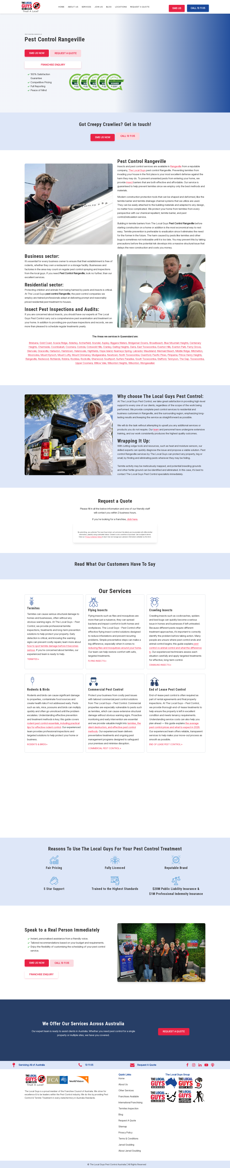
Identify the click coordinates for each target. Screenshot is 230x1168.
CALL (62, 963)
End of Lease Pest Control (165, 744)
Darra (133, 346)
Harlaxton (55, 350)
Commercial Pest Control (104, 748)
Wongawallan (147, 362)
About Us (73, 7)
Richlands (55, 358)
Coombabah (58, 346)
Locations (121, 7)
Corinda (81, 346)
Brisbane (33, 342)
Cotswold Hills (94, 346)
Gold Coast (46, 342)
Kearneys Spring (123, 350)
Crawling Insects (159, 664)
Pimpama (172, 354)
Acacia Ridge (60, 342)
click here (132, 518)
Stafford (161, 358)
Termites (32, 658)
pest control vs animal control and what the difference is (175, 647)
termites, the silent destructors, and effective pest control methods (114, 727)
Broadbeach (156, 342)
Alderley (73, 342)
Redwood (43, 358)
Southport (109, 358)
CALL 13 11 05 (198, 8)
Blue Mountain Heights (176, 342)
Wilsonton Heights (117, 362)
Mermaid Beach (165, 350)
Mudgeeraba (99, 354)
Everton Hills (164, 346)
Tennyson (173, 358)
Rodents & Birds (36, 744)
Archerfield (85, 342)
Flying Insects (96, 660)
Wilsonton (133, 362)
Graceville (43, 350)
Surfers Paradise (125, 358)
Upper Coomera (84, 362)
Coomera (71, 346)
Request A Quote (139, 7)
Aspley (105, 342)
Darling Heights (121, 346)
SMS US (176, 8)
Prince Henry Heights (190, 354)
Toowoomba (197, 358)
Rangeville (175, 166)
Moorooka (33, 354)
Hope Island (106, 350)
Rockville (85, 358)
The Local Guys (137, 170)
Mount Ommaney (81, 354)
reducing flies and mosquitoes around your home (114, 647)
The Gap (184, 358)
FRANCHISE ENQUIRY (53, 64)
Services (86, 7)
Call (128, 136)
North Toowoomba (129, 354)
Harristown (67, 350)
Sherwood (97, 358)
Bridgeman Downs (138, 342)
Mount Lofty (64, 354)
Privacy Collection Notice (93, 537)
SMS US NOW (36, 53)
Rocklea (74, 358)
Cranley (107, 346)
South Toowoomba (145, 358)
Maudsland (150, 350)
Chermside (44, 346)
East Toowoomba (146, 346)
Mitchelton (196, 350)
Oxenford (146, 354)
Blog (109, 7)
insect (129, 182)
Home (61, 7)
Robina (65, 358)
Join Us (99, 7)
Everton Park (179, 346)
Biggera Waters (118, 342)
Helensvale (80, 350)
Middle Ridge (182, 350)
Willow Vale (100, 362)
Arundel (96, 342)
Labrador (138, 350)
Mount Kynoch (48, 354)
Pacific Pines (159, 354)
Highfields (92, 350)
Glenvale (32, 350)
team (156, 429)
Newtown (112, 354)
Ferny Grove (194, 346)
